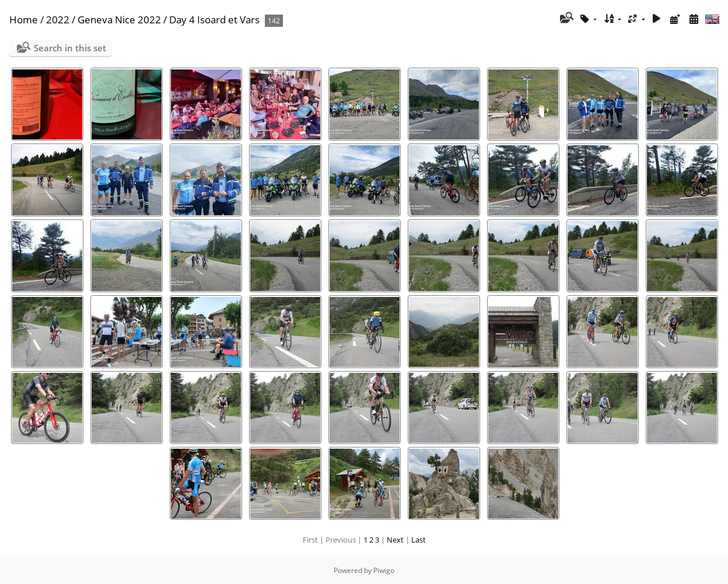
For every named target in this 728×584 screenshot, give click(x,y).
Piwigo (383, 570)
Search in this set (70, 48)
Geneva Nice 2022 (119, 19)
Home (23, 19)
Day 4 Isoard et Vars (214, 19)
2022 (57, 19)
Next (395, 539)
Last (418, 539)
